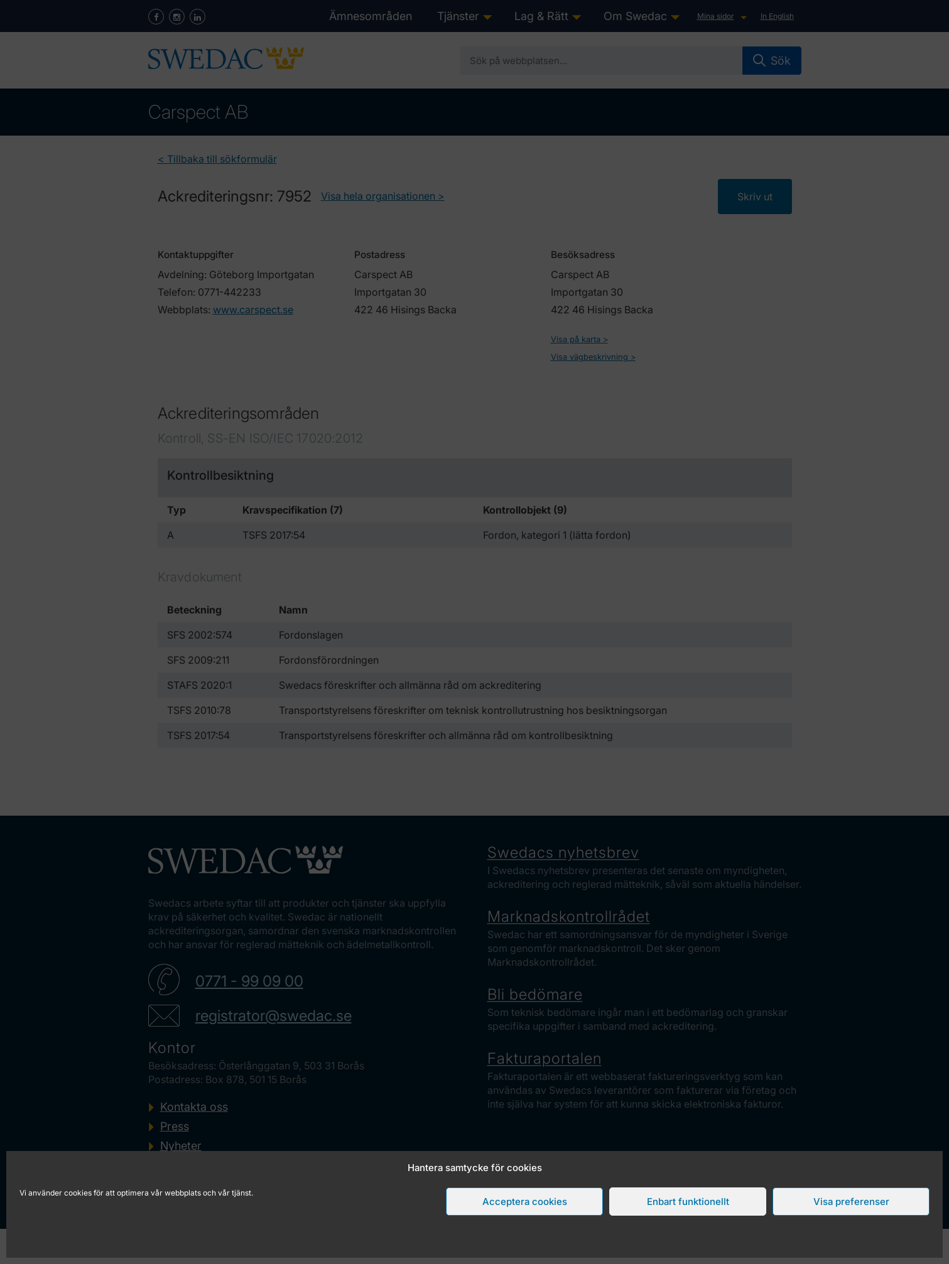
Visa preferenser (851, 1201)
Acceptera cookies (524, 1201)
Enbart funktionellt (688, 1201)
